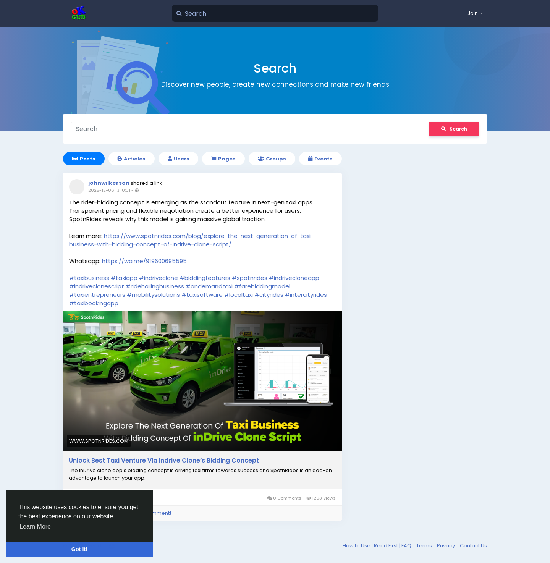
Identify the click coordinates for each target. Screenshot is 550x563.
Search (454, 129)
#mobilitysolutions (153, 295)
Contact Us (473, 545)
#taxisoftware (202, 295)
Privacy (446, 545)
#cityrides (268, 295)
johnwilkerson (108, 183)
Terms (424, 545)
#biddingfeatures (205, 278)
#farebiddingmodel (262, 286)
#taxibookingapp (93, 303)
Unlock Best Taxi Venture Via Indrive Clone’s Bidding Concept (164, 460)
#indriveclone (158, 278)
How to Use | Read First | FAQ (377, 545)
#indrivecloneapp (294, 278)
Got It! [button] (79, 549)
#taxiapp (124, 278)
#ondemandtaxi (209, 286)
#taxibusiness (89, 278)
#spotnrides (249, 278)
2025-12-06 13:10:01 (109, 190)
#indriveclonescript (96, 286)
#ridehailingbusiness (155, 286)
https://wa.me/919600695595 (144, 261)
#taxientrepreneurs (97, 295)
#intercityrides (306, 295)
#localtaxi (238, 295)
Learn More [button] (35, 526)
